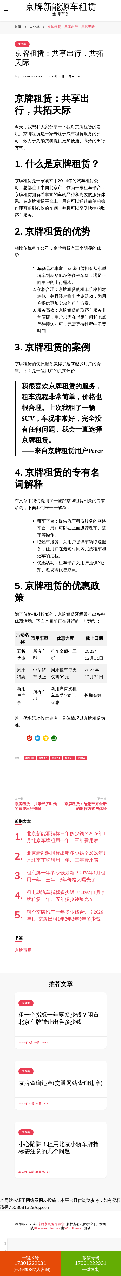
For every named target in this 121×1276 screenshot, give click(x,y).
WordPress (72, 1228)
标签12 (43, 757)
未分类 (22, 44)
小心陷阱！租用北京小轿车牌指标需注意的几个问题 (58, 1147)
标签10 (29, 757)
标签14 (56, 757)
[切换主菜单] (6, 10)
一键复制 (91, 1263)
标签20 (69, 757)
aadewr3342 (32, 76)
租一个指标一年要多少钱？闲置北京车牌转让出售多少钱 (58, 1018)
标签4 (81, 757)
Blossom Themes (47, 1228)
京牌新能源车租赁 (60, 7)
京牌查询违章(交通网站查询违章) (60, 1083)
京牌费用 (23, 950)
